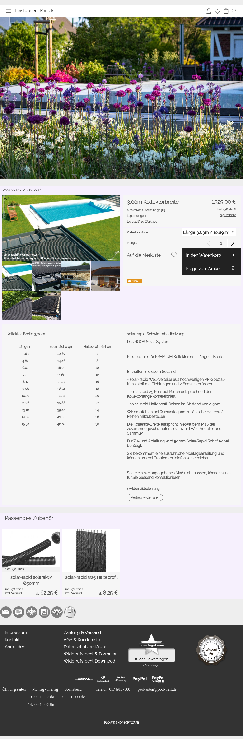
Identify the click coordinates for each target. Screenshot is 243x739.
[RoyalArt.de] (31, 612)
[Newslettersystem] (70, 612)
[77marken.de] (19, 612)
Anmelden (15, 646)
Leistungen (26, 10)
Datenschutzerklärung (85, 646)
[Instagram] (44, 612)
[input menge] (221, 243)
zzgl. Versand (13, 593)
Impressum (16, 632)
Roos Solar (10, 190)
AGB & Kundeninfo (82, 639)
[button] (8, 11)
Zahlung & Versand (82, 632)
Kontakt (47, 10)
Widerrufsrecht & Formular (90, 653)
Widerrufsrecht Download (89, 661)
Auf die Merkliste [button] (144, 255)
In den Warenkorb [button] (203, 255)
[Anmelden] (209, 11)
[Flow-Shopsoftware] (57, 612)
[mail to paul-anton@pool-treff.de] (6, 612)
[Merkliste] (217, 11)
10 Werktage (142, 221)
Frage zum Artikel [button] (203, 268)
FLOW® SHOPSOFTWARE (121, 722)
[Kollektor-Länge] (209, 232)
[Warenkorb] (226, 11)
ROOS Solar (32, 190)
